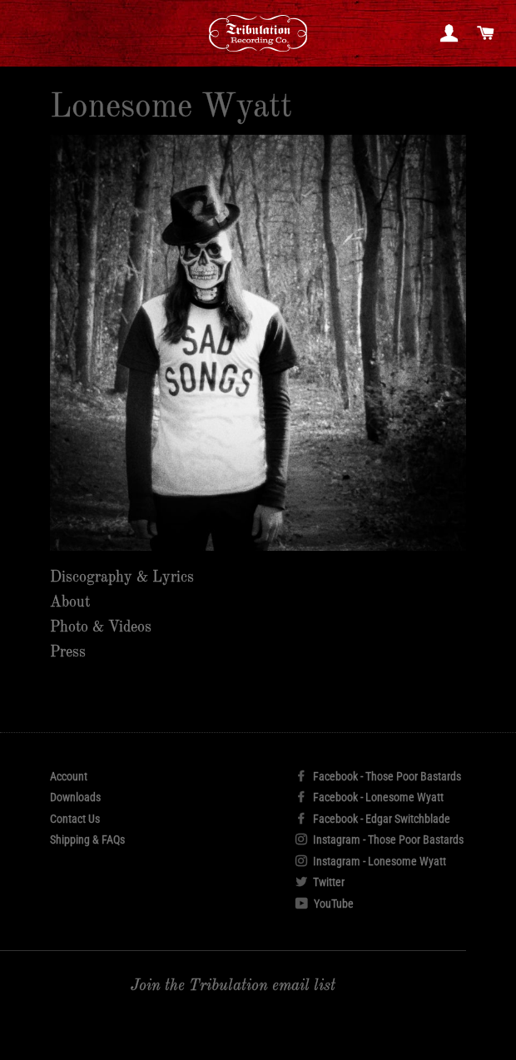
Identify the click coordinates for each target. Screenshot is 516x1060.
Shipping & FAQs (87, 839)
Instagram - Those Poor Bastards (379, 839)
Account (68, 776)
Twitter (320, 882)
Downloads (75, 797)
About (70, 602)
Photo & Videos (100, 627)
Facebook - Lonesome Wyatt (369, 797)
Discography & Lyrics (122, 577)
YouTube (324, 903)
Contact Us (75, 818)
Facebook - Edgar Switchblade (372, 818)
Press (68, 652)
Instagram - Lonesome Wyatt (370, 861)
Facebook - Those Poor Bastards (378, 776)
